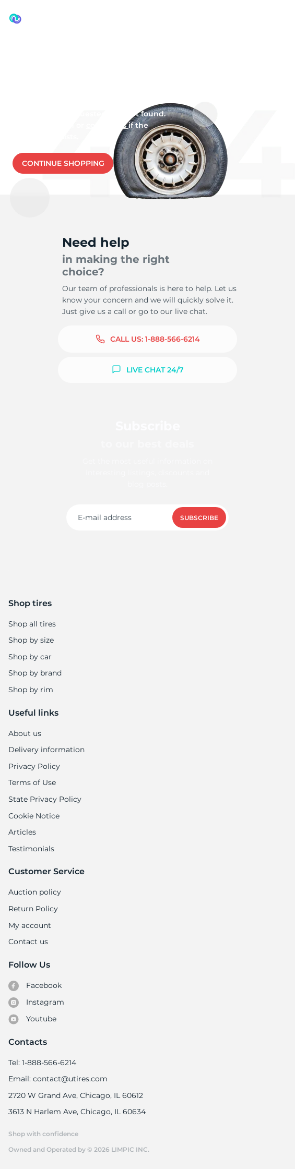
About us (24, 733)
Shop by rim (30, 689)
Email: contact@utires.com (57, 1078)
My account (29, 925)
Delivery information (45, 749)
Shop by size (31, 640)
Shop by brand (35, 673)
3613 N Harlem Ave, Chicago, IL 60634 (76, 1111)
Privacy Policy (33, 766)
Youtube (32, 1019)
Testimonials (31, 848)
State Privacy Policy (43, 799)
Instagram (36, 1002)
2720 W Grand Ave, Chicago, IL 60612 (74, 1095)
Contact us (105, 125)
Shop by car (29, 656)
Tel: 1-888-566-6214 (42, 1062)
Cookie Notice (33, 816)
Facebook (35, 986)
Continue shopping (63, 163)
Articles (22, 832)
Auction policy (34, 892)
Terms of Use (31, 782)
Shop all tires (31, 624)
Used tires (28, 53)
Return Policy (32, 908)
